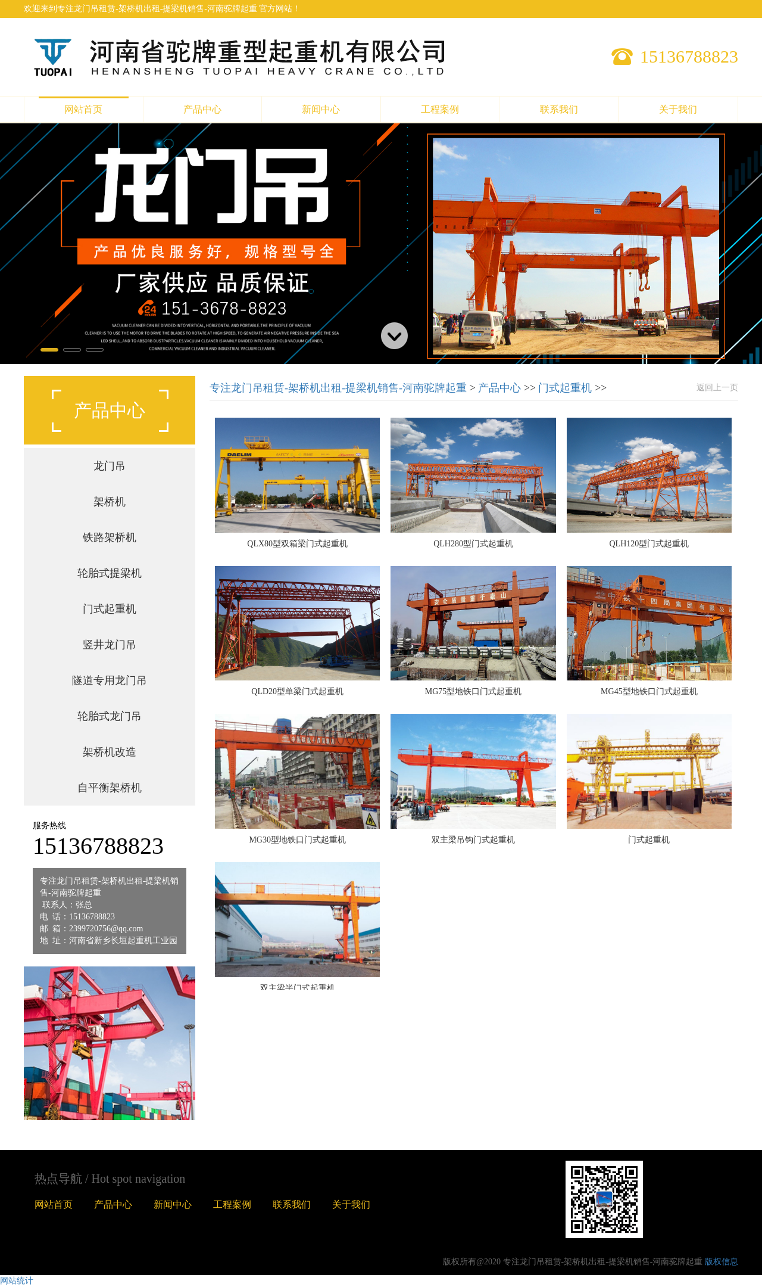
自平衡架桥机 (109, 788)
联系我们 (559, 109)
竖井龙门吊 (109, 645)
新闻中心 (321, 109)
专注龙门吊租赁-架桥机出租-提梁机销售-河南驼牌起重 (339, 388)
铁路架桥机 (109, 537)
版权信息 (721, 1261)
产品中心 (202, 109)
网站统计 (16, 1280)
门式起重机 (109, 609)
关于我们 (678, 109)
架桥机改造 (109, 752)
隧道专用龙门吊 (109, 680)
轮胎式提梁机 (109, 573)
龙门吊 (109, 466)
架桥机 (109, 502)
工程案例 (440, 109)
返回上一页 (717, 387)
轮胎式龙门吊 (109, 716)
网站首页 (83, 109)
